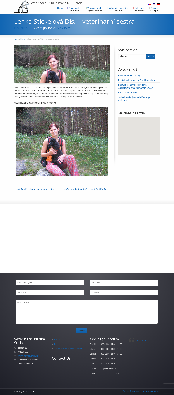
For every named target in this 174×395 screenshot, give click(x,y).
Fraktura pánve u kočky (129, 75)
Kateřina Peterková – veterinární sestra (34, 189)
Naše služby (74, 9)
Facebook (141, 340)
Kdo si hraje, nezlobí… (129, 92)
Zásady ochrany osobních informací (68, 349)
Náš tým (63, 28)
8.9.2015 (21, 28)
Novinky (154, 9)
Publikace (139, 9)
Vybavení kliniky (94, 9)
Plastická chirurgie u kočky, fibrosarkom (136, 80)
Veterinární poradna (118, 9)
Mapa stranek (151, 391)
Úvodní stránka (132, 391)
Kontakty (57, 344)
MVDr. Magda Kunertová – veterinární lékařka (87, 189)
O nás (59, 8)
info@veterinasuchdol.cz (28, 356)
